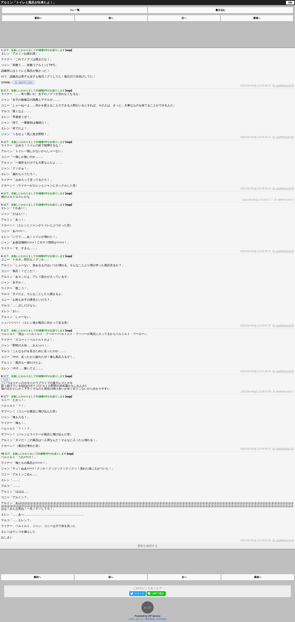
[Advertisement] (147, 34)
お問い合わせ (135, 619)
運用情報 (150, 619)
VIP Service (154, 616)
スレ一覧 (74, 10)
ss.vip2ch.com (24, 82)
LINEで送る (158, 593)
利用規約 (162, 619)
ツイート (139, 593)
